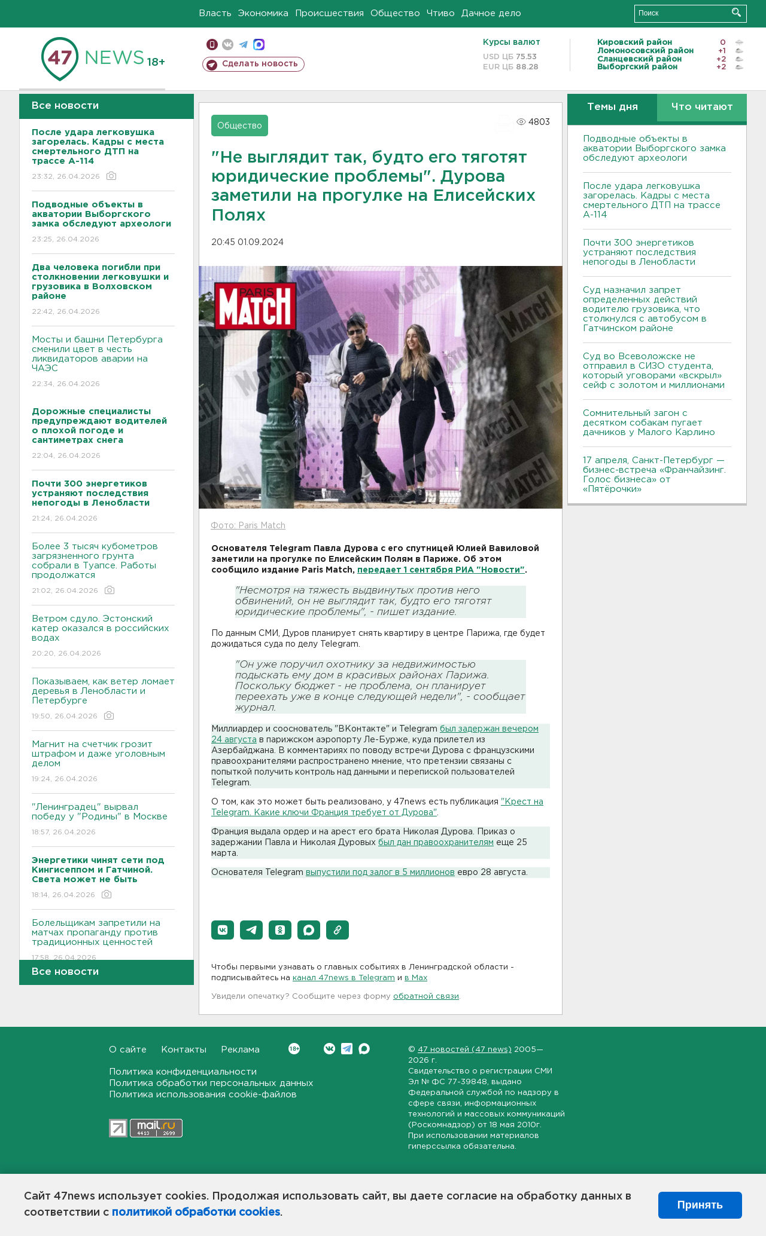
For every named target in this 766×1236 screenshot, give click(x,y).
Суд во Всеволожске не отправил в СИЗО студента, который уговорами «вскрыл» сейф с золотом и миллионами (654, 371)
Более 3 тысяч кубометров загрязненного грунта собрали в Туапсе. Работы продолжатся (103, 569)
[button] (222, 930)
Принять (700, 1205)
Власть (215, 13)
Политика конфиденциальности (183, 1072)
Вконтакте (294, 1048)
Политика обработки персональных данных (211, 1083)
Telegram (346, 1048)
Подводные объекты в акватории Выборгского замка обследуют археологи (654, 148)
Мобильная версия (212, 44)
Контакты (183, 1050)
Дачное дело (491, 13)
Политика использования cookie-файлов (203, 1095)
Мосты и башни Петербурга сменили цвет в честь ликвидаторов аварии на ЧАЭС (103, 362)
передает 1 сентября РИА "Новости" (441, 570)
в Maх (416, 978)
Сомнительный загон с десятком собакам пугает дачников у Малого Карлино (649, 422)
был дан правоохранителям (436, 842)
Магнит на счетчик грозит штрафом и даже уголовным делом (103, 762)
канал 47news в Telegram (344, 978)
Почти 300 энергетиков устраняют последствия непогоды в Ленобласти (639, 252)
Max (364, 1048)
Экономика (263, 13)
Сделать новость (260, 64)
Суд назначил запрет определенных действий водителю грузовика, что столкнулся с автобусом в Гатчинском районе (645, 309)
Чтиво (441, 13)
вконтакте (227, 44)
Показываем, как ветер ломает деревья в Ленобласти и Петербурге (103, 699)
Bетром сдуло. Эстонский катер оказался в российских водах (103, 637)
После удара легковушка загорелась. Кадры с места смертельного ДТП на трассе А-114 (652, 200)
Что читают (702, 107)
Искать (736, 12)
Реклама (240, 1050)
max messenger (259, 44)
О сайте (128, 1050)
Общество (395, 13)
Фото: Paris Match (248, 526)
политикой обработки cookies (196, 1212)
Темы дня (612, 107)
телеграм (243, 44)
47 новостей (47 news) (465, 1050)
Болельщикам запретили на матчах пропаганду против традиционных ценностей (103, 941)
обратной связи (426, 996)
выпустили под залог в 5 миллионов (380, 872)
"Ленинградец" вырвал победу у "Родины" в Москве (103, 820)
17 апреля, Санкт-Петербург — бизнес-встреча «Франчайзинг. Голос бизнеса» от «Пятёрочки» (654, 475)
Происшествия (329, 13)
